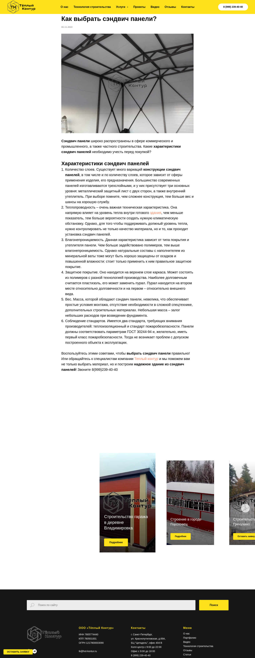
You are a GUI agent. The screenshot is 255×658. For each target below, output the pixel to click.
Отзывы (170, 6)
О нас (64, 6)
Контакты (187, 6)
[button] (18, 652)
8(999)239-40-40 (105, 371)
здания (155, 214)
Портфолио (189, 641)
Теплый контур (146, 360)
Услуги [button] (121, 6)
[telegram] (34, 654)
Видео (155, 6)
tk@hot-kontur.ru (88, 654)
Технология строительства (92, 6)
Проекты (139, 6)
